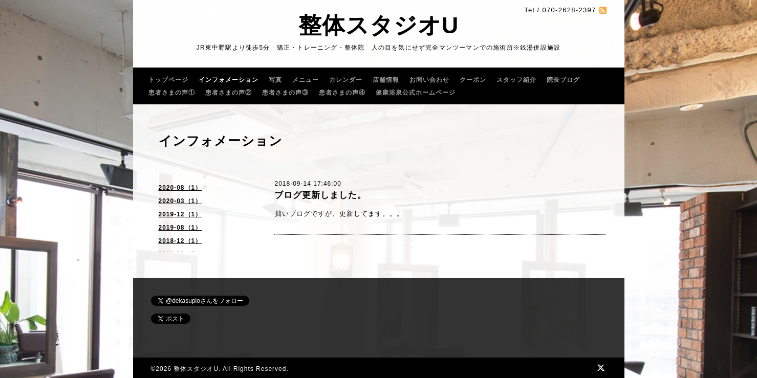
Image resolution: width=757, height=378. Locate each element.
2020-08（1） (180, 187)
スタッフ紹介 (516, 79)
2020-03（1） (180, 201)
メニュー (305, 79)
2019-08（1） (180, 227)
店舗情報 (386, 79)
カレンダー (345, 79)
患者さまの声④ (342, 92)
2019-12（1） (180, 214)
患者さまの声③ (285, 92)
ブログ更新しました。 (320, 195)
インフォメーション (228, 79)
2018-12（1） (180, 240)
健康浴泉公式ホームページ (416, 92)
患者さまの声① (171, 92)
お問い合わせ (429, 79)
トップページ (168, 79)
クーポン (473, 79)
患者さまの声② (228, 92)
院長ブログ (563, 79)
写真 (275, 79)
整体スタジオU (378, 25)
